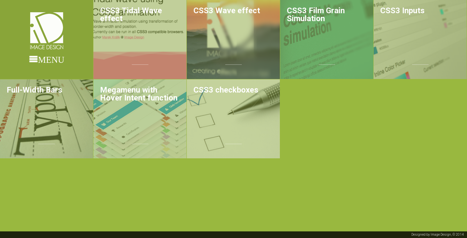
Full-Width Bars (34, 90)
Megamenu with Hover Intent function (139, 93)
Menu (51, 59)
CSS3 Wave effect (226, 10)
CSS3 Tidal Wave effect (131, 14)
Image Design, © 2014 (447, 234)
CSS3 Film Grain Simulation (316, 14)
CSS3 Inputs (402, 10)
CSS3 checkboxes (225, 90)
